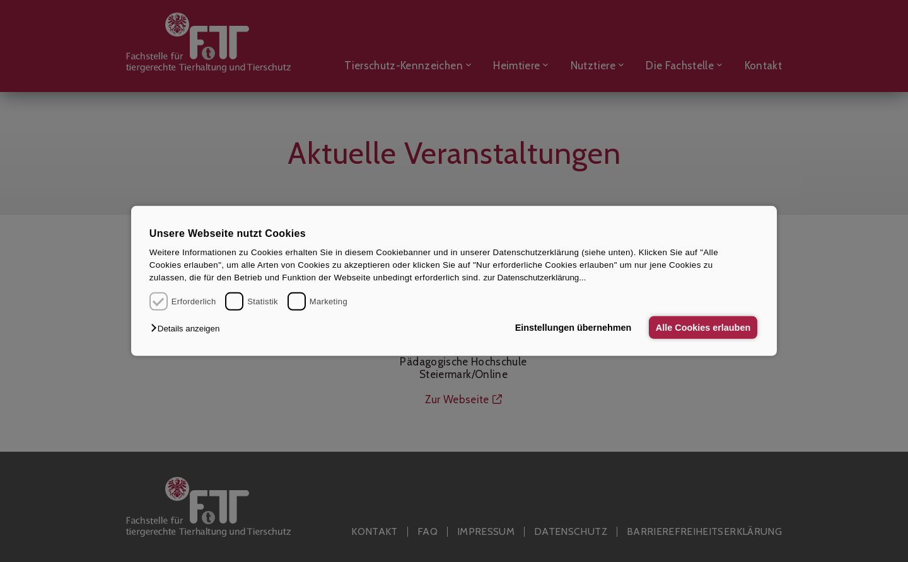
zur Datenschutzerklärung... (534, 277)
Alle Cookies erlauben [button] (702, 328)
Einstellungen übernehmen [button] (572, 328)
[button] (188, 328)
